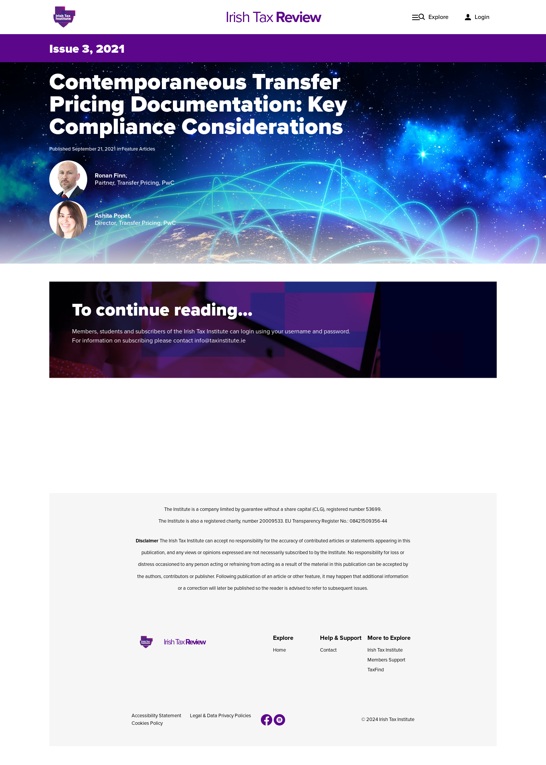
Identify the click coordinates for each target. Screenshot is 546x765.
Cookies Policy (147, 723)
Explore (438, 17)
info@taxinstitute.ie (220, 340)
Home (279, 650)
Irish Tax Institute (385, 650)
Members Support (386, 660)
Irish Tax (273, 17)
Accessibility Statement (156, 716)
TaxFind (375, 670)
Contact (328, 650)
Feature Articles (138, 149)
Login (482, 17)
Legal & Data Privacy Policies (220, 716)
